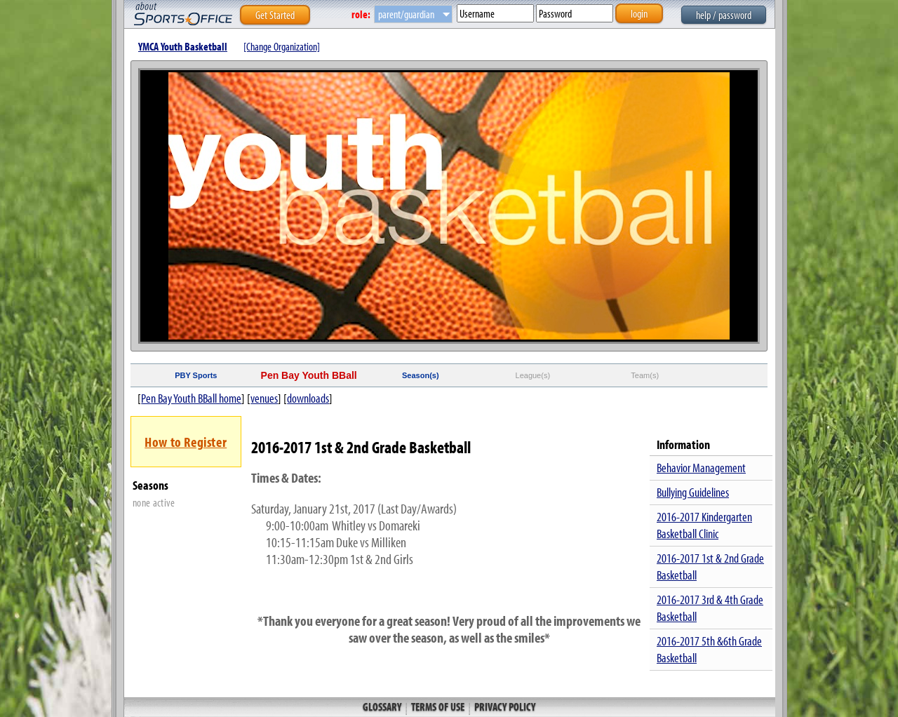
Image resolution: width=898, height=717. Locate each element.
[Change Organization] (281, 46)
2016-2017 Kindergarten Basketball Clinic (704, 525)
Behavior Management (701, 468)
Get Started (275, 15)
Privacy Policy (503, 706)
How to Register (186, 441)
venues (264, 398)
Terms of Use (438, 706)
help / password (723, 15)
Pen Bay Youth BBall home (191, 398)
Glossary (383, 706)
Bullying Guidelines (693, 492)
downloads (308, 398)
